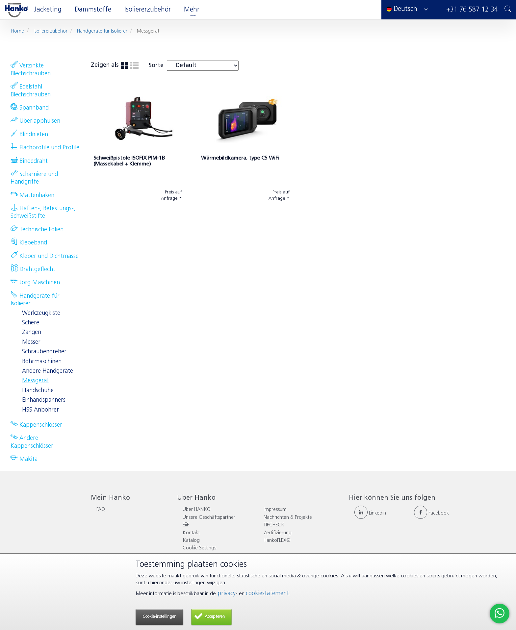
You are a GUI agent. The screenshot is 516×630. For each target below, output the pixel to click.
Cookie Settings (199, 548)
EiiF (186, 525)
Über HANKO (197, 509)
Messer (31, 342)
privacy (226, 594)
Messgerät (35, 381)
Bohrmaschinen (42, 362)
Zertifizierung (278, 533)
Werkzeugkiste (41, 313)
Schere (30, 323)
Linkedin (370, 513)
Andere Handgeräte (47, 371)
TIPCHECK (274, 525)
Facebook (431, 513)
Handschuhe (38, 391)
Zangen (31, 332)
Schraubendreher (44, 352)
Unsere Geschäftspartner (209, 517)
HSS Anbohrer (40, 410)
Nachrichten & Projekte (288, 517)
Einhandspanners (43, 400)
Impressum (275, 509)
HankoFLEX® (277, 540)
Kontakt (191, 533)
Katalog (191, 540)
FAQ (100, 509)
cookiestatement (267, 594)
